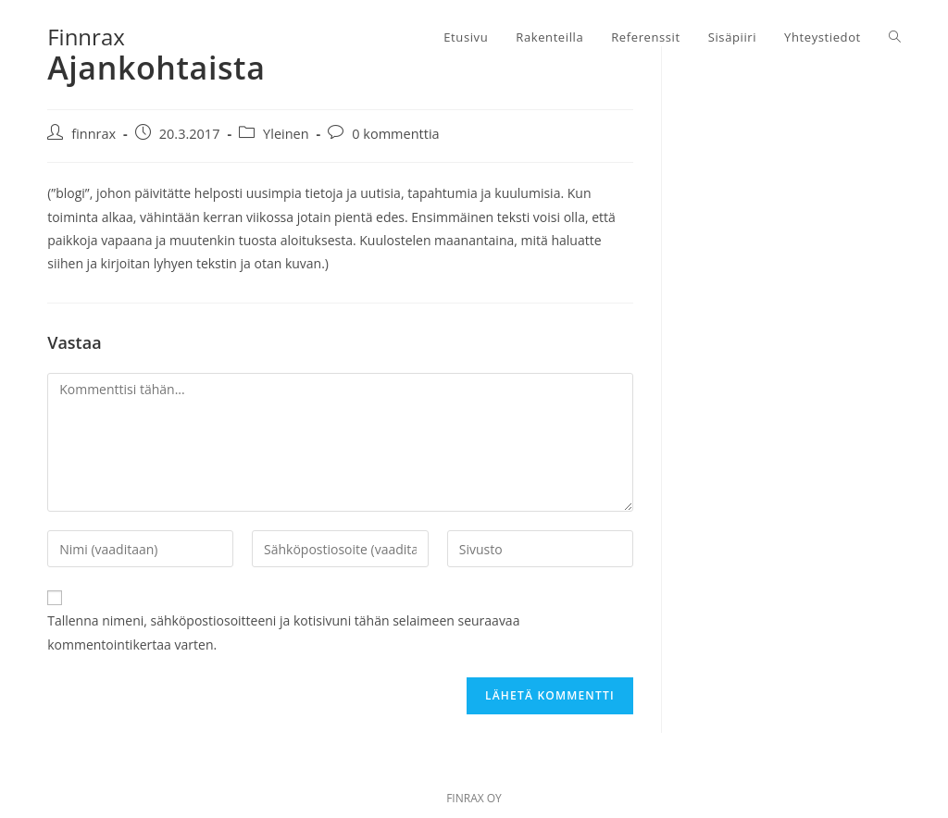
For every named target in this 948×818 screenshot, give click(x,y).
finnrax (93, 134)
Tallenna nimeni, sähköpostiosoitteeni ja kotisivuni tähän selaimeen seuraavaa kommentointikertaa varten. (283, 632)
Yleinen (286, 134)
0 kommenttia (395, 134)
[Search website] (895, 37)
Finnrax (86, 36)
